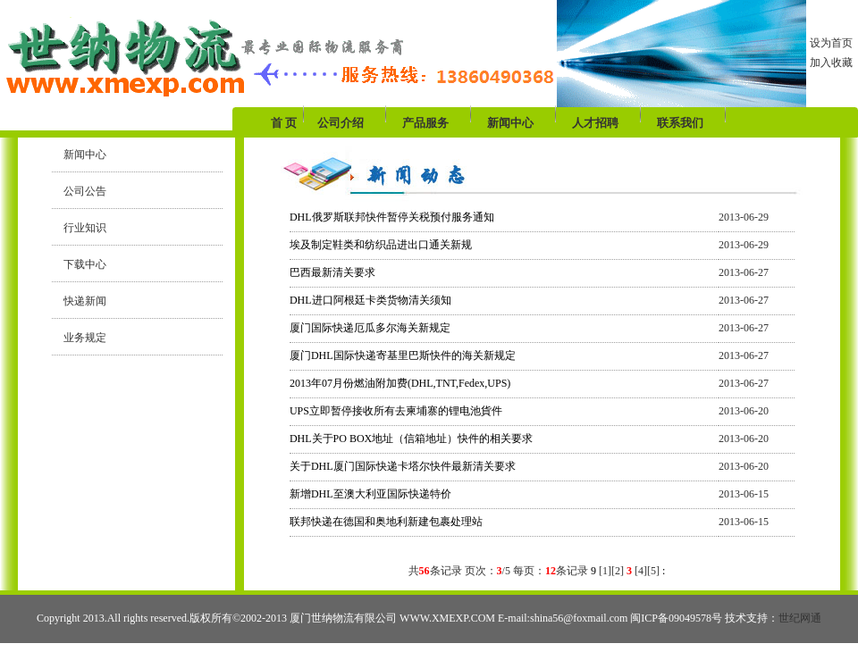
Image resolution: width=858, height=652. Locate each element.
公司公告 (79, 191)
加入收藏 (831, 62)
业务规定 (79, 337)
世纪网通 (799, 618)
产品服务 (425, 123)
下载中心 (79, 264)
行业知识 (79, 228)
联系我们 (680, 123)
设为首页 (831, 43)
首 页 (285, 123)
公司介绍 (340, 123)
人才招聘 (595, 123)
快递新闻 (79, 301)
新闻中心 (510, 123)
